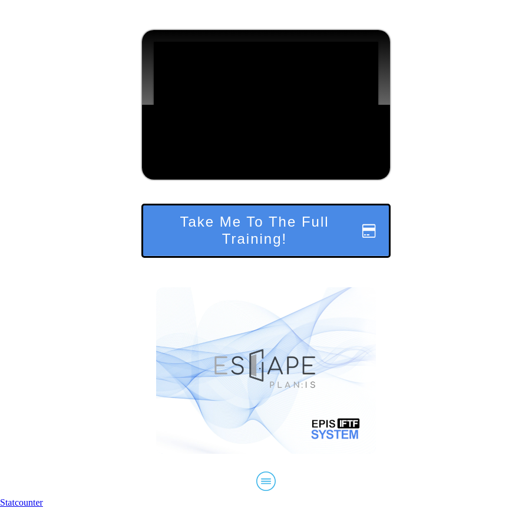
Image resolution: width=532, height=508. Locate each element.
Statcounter (21, 502)
